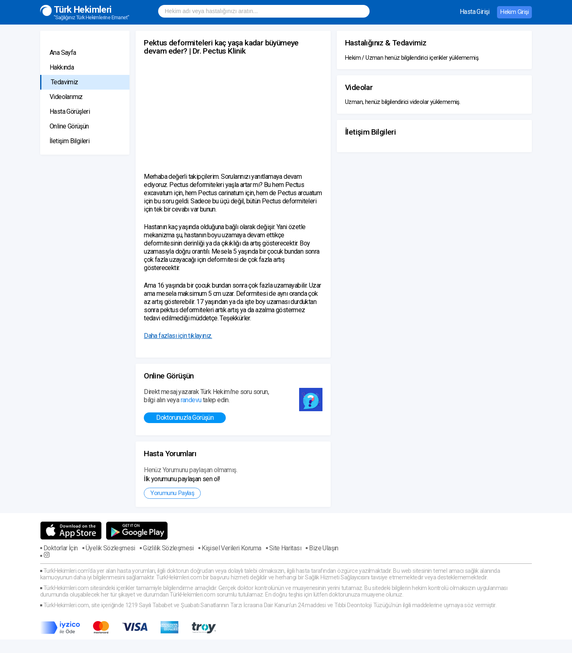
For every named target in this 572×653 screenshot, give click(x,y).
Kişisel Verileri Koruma (231, 548)
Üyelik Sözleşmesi (110, 548)
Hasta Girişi (475, 12)
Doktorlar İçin (60, 548)
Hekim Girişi (514, 12)
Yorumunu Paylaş (172, 493)
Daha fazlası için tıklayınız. (178, 336)
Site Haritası (285, 548)
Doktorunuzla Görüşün (184, 417)
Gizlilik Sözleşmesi (168, 548)
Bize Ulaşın (323, 548)
